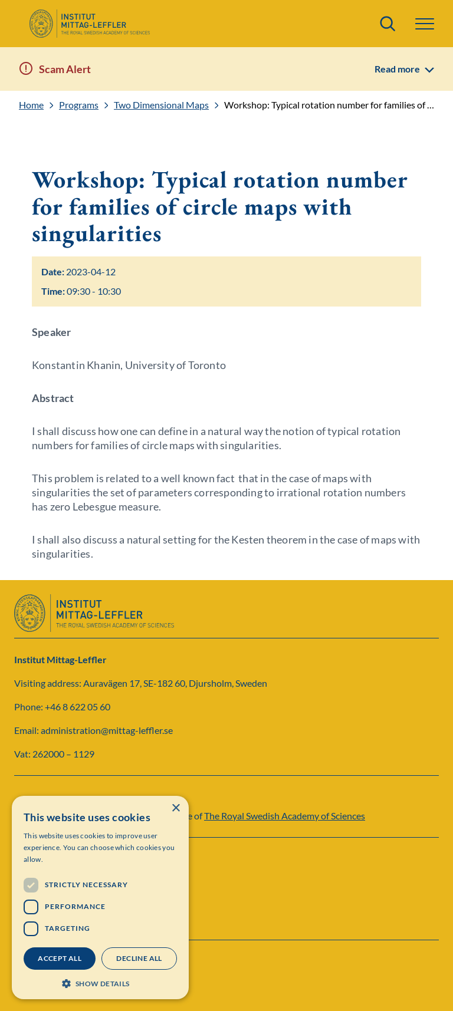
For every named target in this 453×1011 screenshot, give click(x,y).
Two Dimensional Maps (161, 105)
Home (31, 105)
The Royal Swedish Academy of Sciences (284, 815)
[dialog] (100, 897)
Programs (79, 105)
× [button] (175, 808)
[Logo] (89, 23)
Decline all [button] (139, 958)
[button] (424, 23)
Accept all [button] (59, 958)
